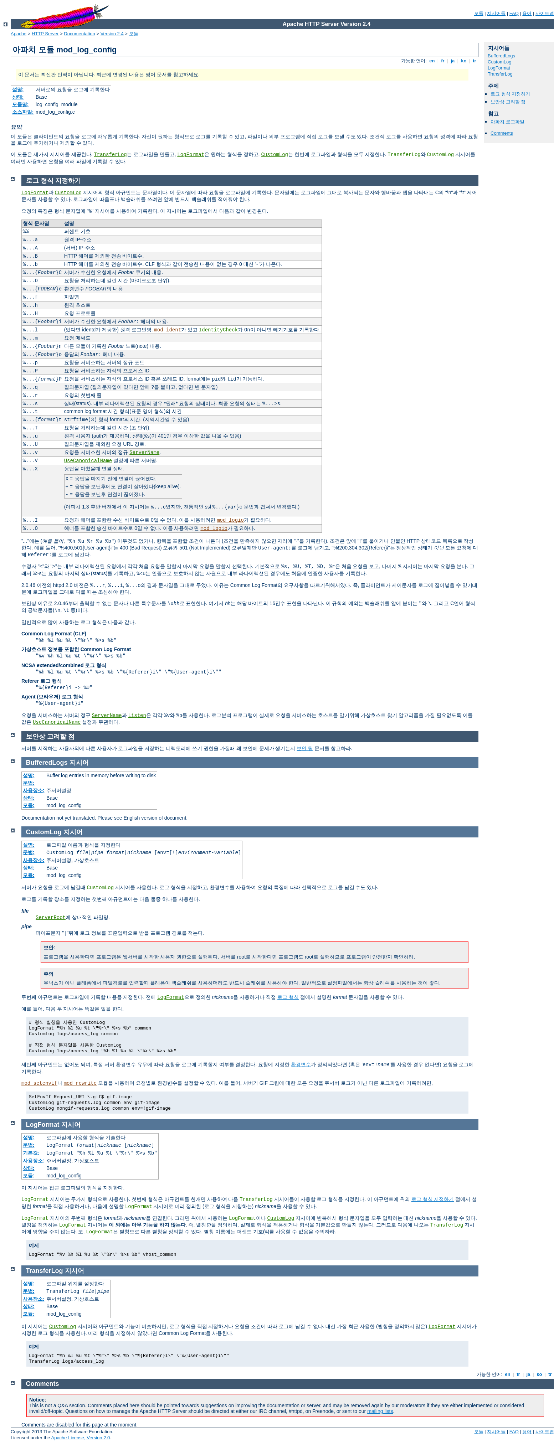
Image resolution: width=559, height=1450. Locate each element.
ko (464, 60)
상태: (18, 97)
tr (475, 60)
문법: (29, 783)
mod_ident (167, 330)
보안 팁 (305, 748)
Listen (137, 715)
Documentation (79, 33)
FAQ (514, 13)
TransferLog (110, 155)
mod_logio (230, 520)
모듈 (478, 13)
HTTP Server (45, 33)
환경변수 (301, 1064)
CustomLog (274, 155)
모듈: (29, 805)
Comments (502, 133)
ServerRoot (51, 917)
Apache (18, 33)
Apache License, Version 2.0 (80, 1437)
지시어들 (496, 13)
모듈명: (20, 104)
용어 (527, 13)
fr (443, 60)
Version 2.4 (112, 33)
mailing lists (380, 1411)
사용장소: (34, 790)
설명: (18, 89)
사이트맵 (544, 13)
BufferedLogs (501, 55)
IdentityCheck (218, 330)
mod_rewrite (80, 1083)
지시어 (79, 762)
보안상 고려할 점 (508, 101)
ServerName (144, 452)
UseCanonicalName (88, 461)
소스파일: (23, 112)
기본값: (31, 1153)
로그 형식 (288, 997)
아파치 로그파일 (507, 121)
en (432, 60)
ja (453, 60)
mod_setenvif (39, 1083)
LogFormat (190, 155)
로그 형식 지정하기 (510, 94)
